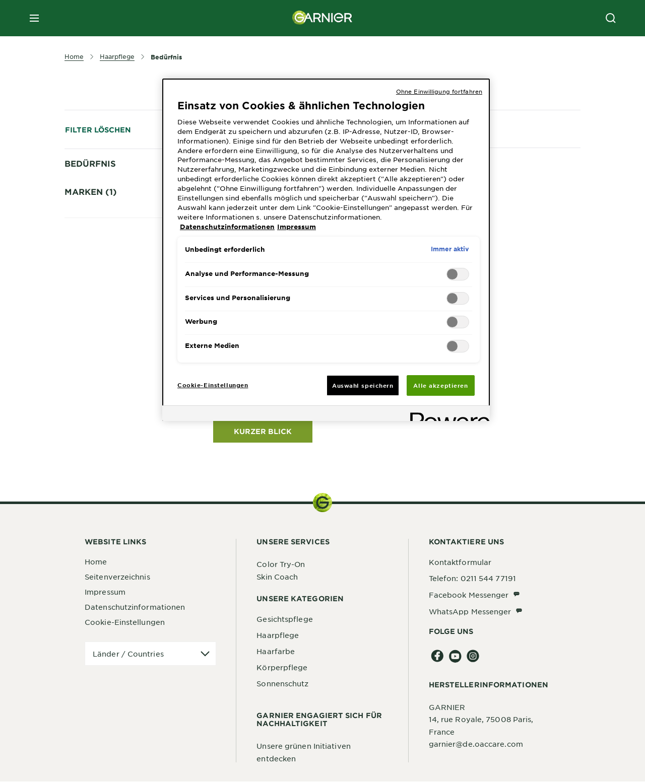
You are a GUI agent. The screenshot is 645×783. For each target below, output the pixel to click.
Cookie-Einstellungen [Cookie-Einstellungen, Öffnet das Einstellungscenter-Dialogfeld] (212, 384)
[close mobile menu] (34, 18)
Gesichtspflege (284, 620)
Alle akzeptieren (440, 385)
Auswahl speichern (363, 385)
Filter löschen (98, 129)
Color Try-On (280, 565)
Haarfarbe (275, 652)
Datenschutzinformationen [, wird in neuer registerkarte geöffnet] (227, 227)
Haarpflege (277, 636)
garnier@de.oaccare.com (476, 745)
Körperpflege (281, 668)
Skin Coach (277, 578)
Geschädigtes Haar (114, 235)
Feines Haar (101, 199)
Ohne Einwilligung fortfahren (439, 91)
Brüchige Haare (108, 182)
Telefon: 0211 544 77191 (472, 579)
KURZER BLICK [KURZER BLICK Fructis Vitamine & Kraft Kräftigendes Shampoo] (263, 433)
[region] (326, 250)
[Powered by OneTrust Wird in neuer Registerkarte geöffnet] (446, 414)
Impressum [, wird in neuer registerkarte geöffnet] (296, 227)
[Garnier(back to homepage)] (322, 18)
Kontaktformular (460, 563)
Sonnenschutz (282, 684)
